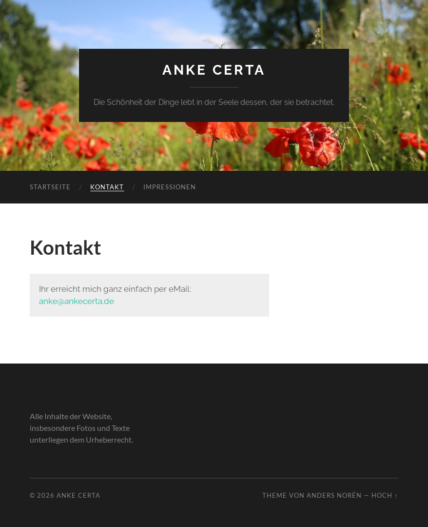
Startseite (50, 187)
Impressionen (169, 187)
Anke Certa (214, 70)
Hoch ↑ (384, 495)
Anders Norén (334, 495)
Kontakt (107, 187)
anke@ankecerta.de (76, 301)
